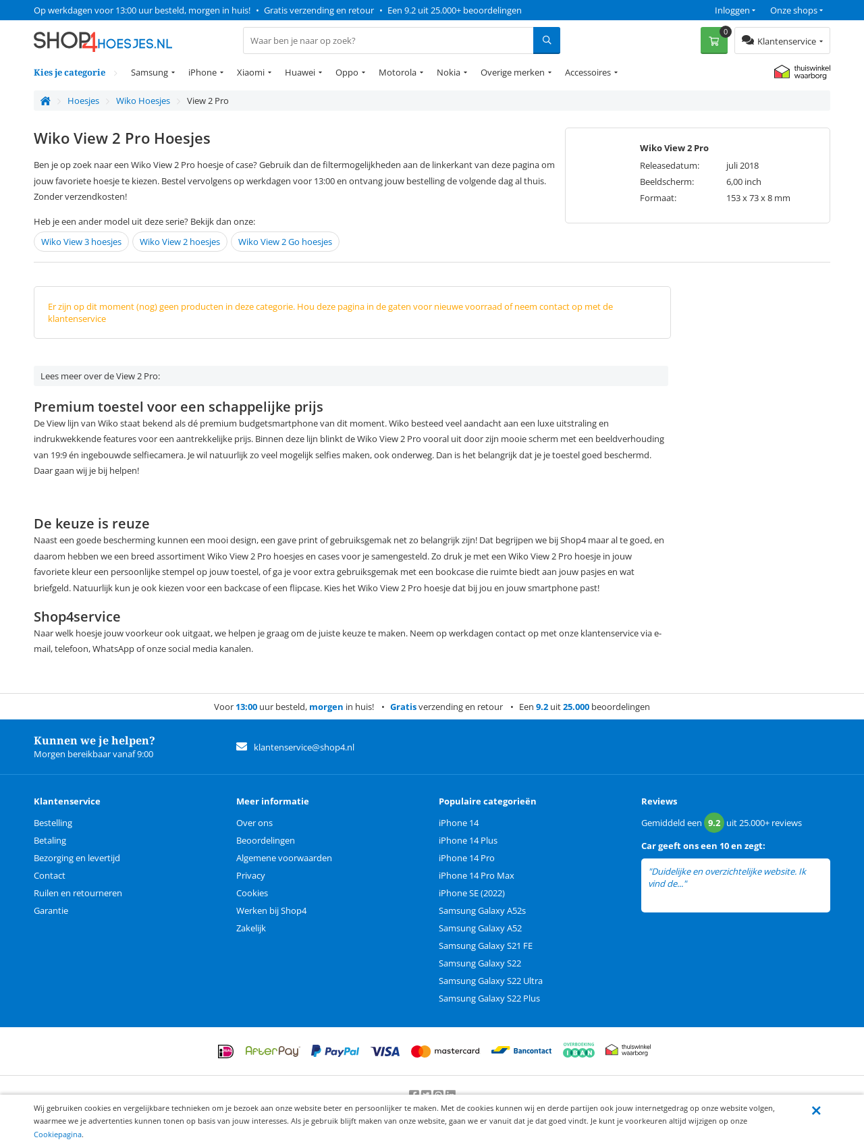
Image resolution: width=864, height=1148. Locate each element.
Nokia (448, 72)
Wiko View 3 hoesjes (81, 242)
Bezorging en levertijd (77, 858)
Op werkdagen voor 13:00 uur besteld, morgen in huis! (142, 10)
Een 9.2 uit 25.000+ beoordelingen (454, 10)
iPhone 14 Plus (468, 840)
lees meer (707, 884)
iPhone (202, 72)
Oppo (346, 72)
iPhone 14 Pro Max (476, 875)
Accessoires (588, 72)
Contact (49, 875)
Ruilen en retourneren (78, 893)
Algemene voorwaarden (284, 858)
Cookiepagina (58, 1134)
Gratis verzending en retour (319, 10)
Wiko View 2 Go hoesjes (285, 242)
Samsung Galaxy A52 (480, 928)
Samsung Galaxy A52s (482, 910)
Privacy (250, 875)
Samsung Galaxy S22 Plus (489, 998)
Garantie (51, 910)
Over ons (254, 823)
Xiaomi (251, 72)
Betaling (50, 840)
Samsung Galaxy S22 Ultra (491, 981)
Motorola (397, 72)
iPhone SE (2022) (472, 893)
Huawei (300, 72)
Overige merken (513, 72)
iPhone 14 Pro (467, 858)
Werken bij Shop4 (271, 910)
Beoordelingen (265, 840)
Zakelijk (251, 928)
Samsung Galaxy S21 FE (486, 945)
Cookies (252, 893)
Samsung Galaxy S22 (480, 963)
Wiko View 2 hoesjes (180, 242)
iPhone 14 (459, 823)
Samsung (149, 72)
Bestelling (53, 823)
